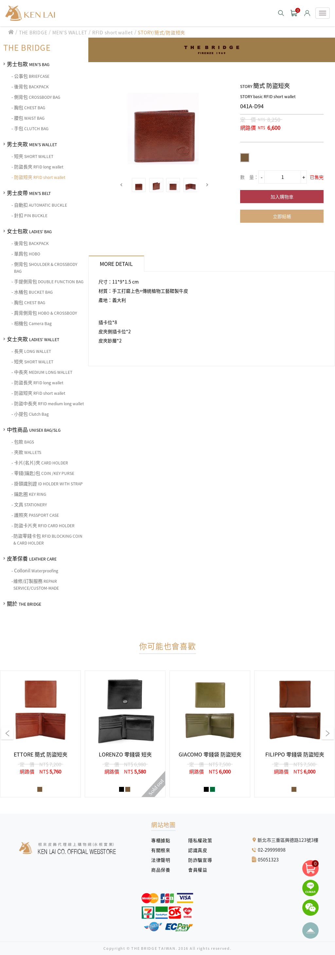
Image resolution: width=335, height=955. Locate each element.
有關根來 (163, 850)
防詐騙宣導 (200, 860)
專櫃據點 (160, 840)
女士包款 (29, 231)
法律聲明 (163, 860)
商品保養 (163, 869)
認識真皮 (200, 850)
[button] (121, 185)
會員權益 (200, 869)
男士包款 (28, 64)
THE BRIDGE (33, 32)
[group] (40, 733)
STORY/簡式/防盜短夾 (161, 32)
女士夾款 (33, 339)
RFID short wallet (112, 32)
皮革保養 (32, 558)
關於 (24, 603)
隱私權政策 (197, 840)
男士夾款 (32, 144)
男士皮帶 (29, 193)
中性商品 (34, 429)
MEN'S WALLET (69, 32)
